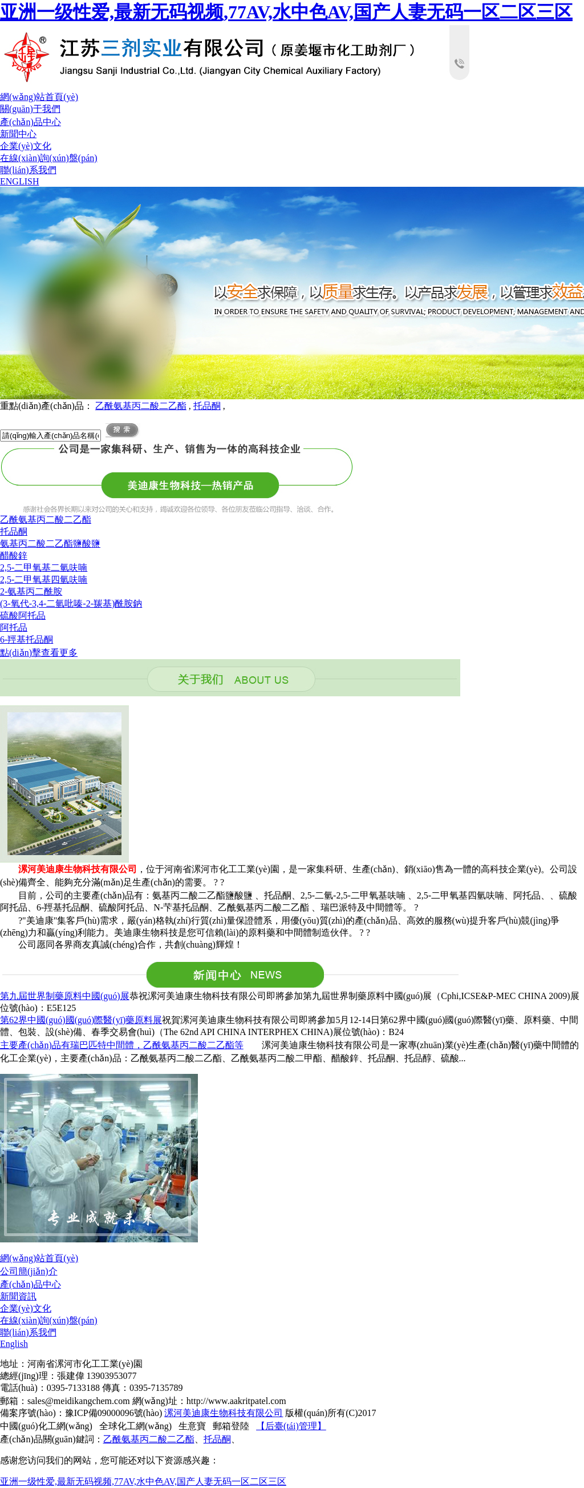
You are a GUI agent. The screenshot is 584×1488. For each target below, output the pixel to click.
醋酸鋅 (13, 555)
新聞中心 (18, 134)
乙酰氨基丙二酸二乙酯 (140, 406)
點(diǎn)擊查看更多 (39, 652)
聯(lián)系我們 (28, 170)
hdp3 (292, 293)
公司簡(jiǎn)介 (29, 1271)
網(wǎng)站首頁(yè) (39, 97)
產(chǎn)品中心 (30, 122)
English (14, 1344)
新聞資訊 (18, 1296)
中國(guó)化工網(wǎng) (46, 1426)
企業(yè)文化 (25, 146)
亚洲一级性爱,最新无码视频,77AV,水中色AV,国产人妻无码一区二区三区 (286, 12)
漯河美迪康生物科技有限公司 (223, 1413)
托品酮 (207, 406)
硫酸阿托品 (23, 615)
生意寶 (192, 1426)
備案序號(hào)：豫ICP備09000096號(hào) (81, 1413)
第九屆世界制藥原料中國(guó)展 (64, 996)
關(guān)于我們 (30, 109)
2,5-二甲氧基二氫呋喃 (43, 567)
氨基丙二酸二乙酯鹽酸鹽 (50, 543)
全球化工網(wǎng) (135, 1426)
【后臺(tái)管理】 (291, 1426)
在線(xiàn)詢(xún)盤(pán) (49, 158)
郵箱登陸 (231, 1426)
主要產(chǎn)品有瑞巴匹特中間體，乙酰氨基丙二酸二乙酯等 (122, 1045)
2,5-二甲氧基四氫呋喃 (43, 579)
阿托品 (13, 627)
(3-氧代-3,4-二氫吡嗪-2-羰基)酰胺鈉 (71, 603)
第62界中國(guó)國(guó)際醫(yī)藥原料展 (81, 1020)
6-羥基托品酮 (26, 639)
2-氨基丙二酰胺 (31, 591)
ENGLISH (19, 181)
